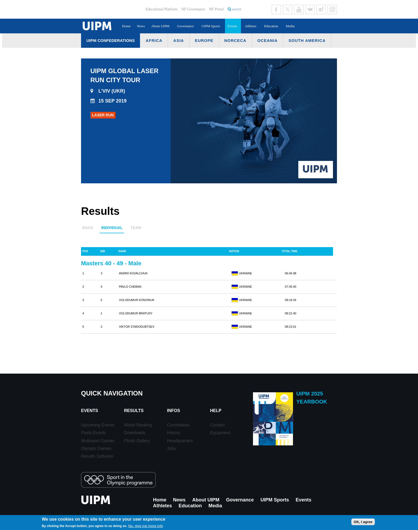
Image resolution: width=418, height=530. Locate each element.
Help (216, 410)
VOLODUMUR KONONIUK (136, 300)
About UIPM (160, 26)
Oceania (267, 40)
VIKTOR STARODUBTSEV (136, 326)
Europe (204, 40)
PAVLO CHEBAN (130, 286)
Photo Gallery (137, 440)
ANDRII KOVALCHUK (133, 273)
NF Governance (193, 9)
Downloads (134, 432)
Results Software (97, 456)
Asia (178, 40)
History (173, 432)
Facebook (276, 9)
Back (87, 228)
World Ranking (138, 425)
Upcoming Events (97, 425)
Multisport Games (97, 440)
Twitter (287, 9)
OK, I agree (363, 522)
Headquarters (180, 440)
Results (133, 410)
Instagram (332, 9)
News (141, 26)
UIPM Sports (211, 26)
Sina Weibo (321, 9)
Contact (217, 425)
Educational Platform (161, 9)
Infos (173, 410)
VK (310, 9)
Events (232, 26)
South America (306, 40)
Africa (154, 40)
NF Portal (216, 9)
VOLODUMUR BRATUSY (135, 313)
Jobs (171, 448)
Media (290, 26)
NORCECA (235, 40)
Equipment (220, 432)
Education (271, 26)
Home (126, 26)
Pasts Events (93, 432)
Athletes (250, 26)
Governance (185, 26)
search (236, 9)
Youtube (298, 9)
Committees (178, 425)
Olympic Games (96, 448)
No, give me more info (145, 526)
